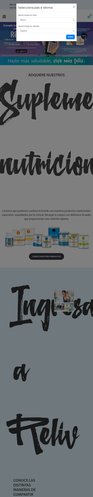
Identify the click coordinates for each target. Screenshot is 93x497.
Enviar (70, 37)
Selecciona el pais (27, 15)
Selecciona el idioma (28, 26)
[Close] (74, 7)
